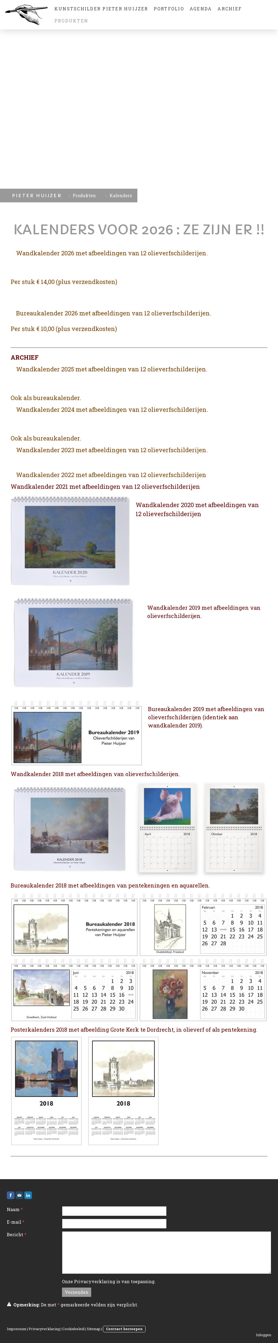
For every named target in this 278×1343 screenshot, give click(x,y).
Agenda (201, 8)
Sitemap (93, 1329)
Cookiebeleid (73, 1329)
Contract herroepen (124, 1329)
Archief (229, 8)
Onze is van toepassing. (109, 1281)
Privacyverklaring (94, 1281)
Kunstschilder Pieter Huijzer (101, 8)
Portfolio (169, 8)
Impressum (16, 1329)
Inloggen (263, 1335)
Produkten (71, 20)
